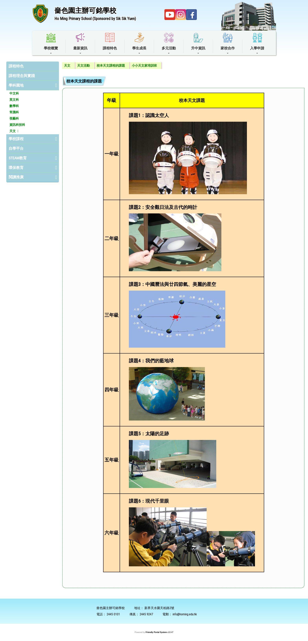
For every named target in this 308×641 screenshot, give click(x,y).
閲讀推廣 (16, 177)
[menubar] (112, 65)
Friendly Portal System (156, 632)
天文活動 (83, 65)
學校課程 (16, 139)
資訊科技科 (17, 125)
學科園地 (16, 85)
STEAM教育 (18, 158)
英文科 (14, 100)
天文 (12, 131)
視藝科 (14, 118)
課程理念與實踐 (22, 75)
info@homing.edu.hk (185, 614)
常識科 (14, 112)
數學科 (14, 106)
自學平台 (16, 148)
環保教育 (16, 167)
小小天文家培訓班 (144, 65)
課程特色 (16, 66)
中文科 (14, 93)
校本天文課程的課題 (111, 65)
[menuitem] (68, 65)
